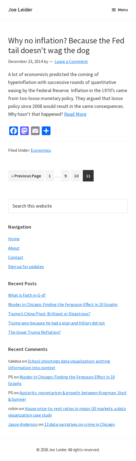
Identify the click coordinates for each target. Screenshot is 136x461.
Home (14, 238)
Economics (41, 150)
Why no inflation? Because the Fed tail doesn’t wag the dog (66, 45)
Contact (15, 257)
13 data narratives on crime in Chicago (79, 424)
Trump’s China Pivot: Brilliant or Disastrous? (49, 313)
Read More (75, 114)
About (14, 248)
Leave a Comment (71, 61)
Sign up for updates (26, 266)
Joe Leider (20, 9)
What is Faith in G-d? (27, 295)
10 (78, 175)
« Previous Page (26, 176)
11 (90, 175)
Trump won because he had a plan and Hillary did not (56, 323)
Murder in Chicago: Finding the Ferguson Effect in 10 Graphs (63, 304)
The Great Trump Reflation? (34, 332)
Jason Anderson (23, 424)
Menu (123, 9)
